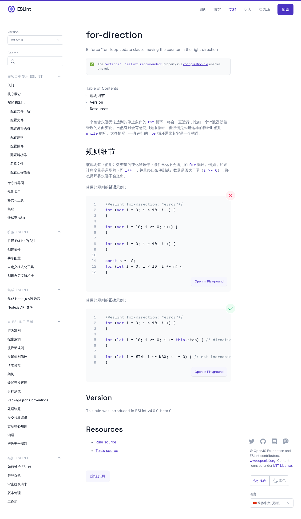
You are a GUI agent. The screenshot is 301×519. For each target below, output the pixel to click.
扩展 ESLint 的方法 (22, 241)
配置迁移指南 (20, 172)
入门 (11, 85)
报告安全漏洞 (17, 444)
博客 (217, 9)
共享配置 (14, 258)
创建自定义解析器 (21, 276)
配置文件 (17, 120)
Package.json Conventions (28, 400)
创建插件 (14, 249)
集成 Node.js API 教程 (24, 299)
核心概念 (14, 94)
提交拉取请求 (17, 417)
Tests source (106, 450)
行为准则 (14, 330)
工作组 (12, 501)
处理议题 (14, 409)
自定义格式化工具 (21, 267)
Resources (99, 108)
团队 (202, 9)
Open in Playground (209, 281)
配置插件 (17, 146)
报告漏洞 (14, 339)
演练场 (264, 9)
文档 (232, 9)
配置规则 (17, 137)
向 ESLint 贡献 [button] (34, 322)
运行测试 (14, 391)
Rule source (105, 442)
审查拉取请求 (17, 484)
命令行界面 (16, 183)
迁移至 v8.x (16, 218)
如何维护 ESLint (19, 467)
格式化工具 (16, 200)
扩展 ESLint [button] (34, 232)
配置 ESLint (16, 103)
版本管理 (14, 493)
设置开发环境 (17, 383)
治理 (11, 435)
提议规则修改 (17, 356)
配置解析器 (18, 155)
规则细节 (97, 95)
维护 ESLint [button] (34, 458)
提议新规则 (16, 348)
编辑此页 (97, 476)
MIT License (282, 465)
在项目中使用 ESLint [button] (34, 76)
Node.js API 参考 (20, 307)
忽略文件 (17, 163)
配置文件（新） (21, 111)
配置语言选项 (20, 129)
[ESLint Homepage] (19, 9)
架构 (11, 374)
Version (96, 102)
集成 (11, 209)
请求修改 (14, 365)
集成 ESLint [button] (34, 290)
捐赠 (285, 9)
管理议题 (14, 475)
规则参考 (14, 191)
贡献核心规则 (17, 426)
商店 (247, 9)
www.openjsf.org (262, 461)
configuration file (195, 64)
